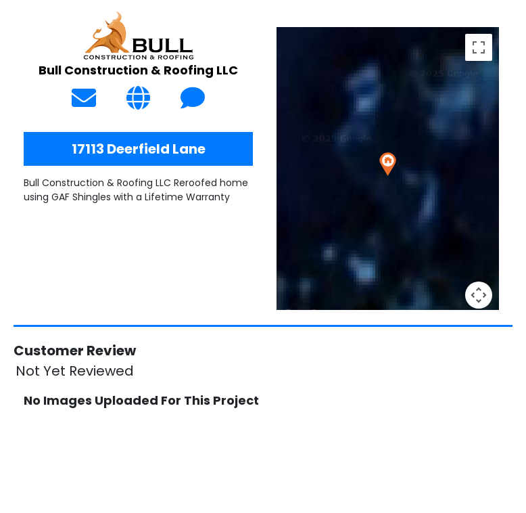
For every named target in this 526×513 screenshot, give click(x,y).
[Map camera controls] (478, 295)
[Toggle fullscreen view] (478, 47)
